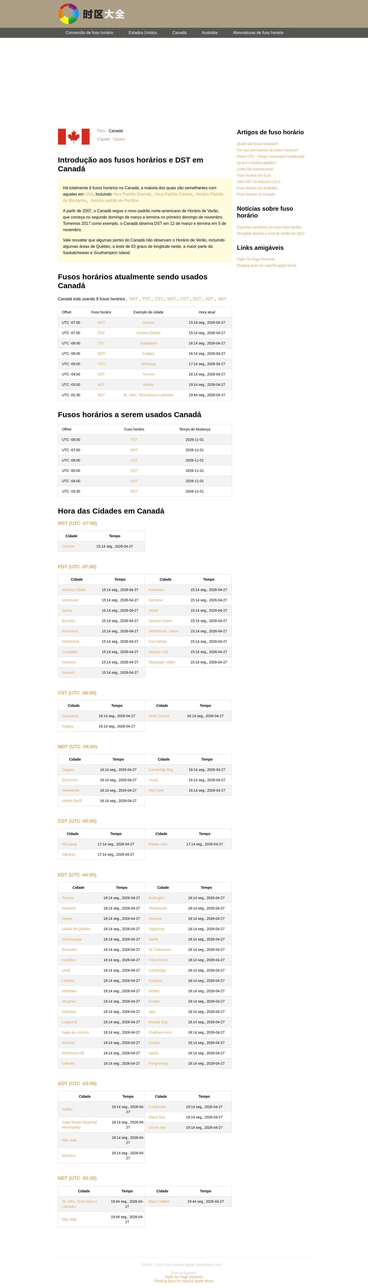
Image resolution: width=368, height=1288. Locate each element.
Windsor (68, 1043)
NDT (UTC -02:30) (77, 1178)
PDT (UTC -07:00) (77, 566)
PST (134, 440)
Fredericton (158, 1107)
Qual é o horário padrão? (256, 163)
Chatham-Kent (160, 1032)
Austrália (209, 33)
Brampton (69, 950)
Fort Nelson (158, 641)
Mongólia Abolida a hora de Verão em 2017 (271, 233)
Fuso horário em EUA (254, 175)
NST (134, 491)
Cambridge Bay (161, 770)
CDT (185, 299)
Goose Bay (157, 1127)
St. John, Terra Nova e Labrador (148, 395)
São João (69, 1140)
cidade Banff (72, 801)
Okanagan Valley (162, 662)
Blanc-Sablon (159, 1201)
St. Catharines (160, 950)
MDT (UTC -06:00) (77, 746)
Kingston (155, 981)
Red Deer (156, 790)
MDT (171, 299)
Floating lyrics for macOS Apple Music (267, 265)
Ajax (152, 1012)
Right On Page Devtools (256, 259)
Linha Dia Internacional (255, 169)
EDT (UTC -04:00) (77, 874)
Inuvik (153, 780)
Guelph (154, 1001)
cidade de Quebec (76, 929)
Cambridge (157, 970)
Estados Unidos (143, 33)
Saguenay (157, 929)
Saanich (68, 672)
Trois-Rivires (158, 960)
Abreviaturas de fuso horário (258, 33)
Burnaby (68, 621)
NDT (222, 299)
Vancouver (70, 600)
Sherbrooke (158, 908)
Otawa (119, 139)
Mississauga (71, 939)
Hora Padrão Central (173, 194)
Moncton (69, 1155)
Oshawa (155, 919)
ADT (210, 299)
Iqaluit (153, 1053)
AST (134, 481)
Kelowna (69, 662)
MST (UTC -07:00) (77, 523)
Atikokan (69, 854)
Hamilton (69, 960)
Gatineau (69, 1012)
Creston (148, 322)
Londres (68, 981)
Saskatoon (148, 343)
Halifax (148, 385)
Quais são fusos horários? (257, 144)
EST (134, 471)
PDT (147, 299)
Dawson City (159, 652)
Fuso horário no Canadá (256, 194)
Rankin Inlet (158, 844)
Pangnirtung (158, 1063)
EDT (197, 299)
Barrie (153, 939)
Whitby (154, 991)
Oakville (68, 1063)
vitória (153, 610)
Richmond (70, 631)
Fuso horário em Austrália (257, 188)
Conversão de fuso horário (90, 33)
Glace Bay (157, 1117)
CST (159, 299)
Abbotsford (70, 641)
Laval (66, 970)
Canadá (179, 33)
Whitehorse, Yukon (163, 631)
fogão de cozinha (75, 1032)
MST (133, 299)
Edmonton (70, 780)
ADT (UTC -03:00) (77, 1083)
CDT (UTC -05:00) (77, 821)
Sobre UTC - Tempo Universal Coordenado (270, 156)
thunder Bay (158, 1022)
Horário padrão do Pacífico (114, 200)
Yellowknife (71, 790)
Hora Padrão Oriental (132, 194)
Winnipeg (148, 364)
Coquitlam (70, 652)
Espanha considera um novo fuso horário (269, 227)
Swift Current (159, 716)
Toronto (148, 374)
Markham (69, 991)
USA (89, 194)
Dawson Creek (160, 621)
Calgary (149, 354)
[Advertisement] (184, 83)
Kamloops (156, 590)
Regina (67, 726)
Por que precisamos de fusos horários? (268, 150)
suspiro (154, 1043)
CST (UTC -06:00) (77, 692)
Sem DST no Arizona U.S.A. (259, 182)
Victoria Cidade (148, 333)
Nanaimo (156, 600)
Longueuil (69, 1022)
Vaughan (69, 1001)
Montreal (69, 908)
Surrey (67, 610)
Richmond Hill (73, 1053)
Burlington (157, 898)
